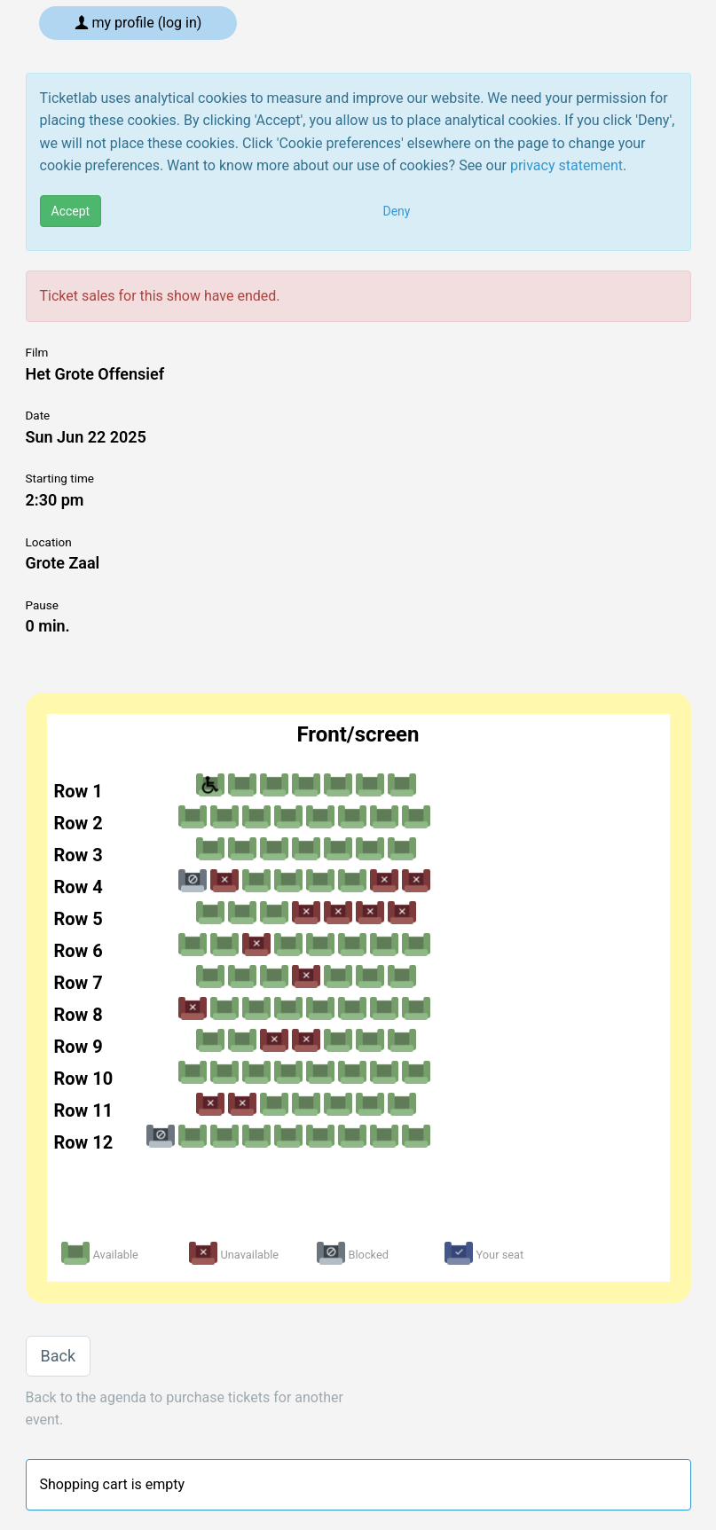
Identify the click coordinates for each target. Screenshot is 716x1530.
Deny (397, 211)
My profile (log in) (138, 22)
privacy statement (566, 165)
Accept (70, 211)
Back (58, 1355)
